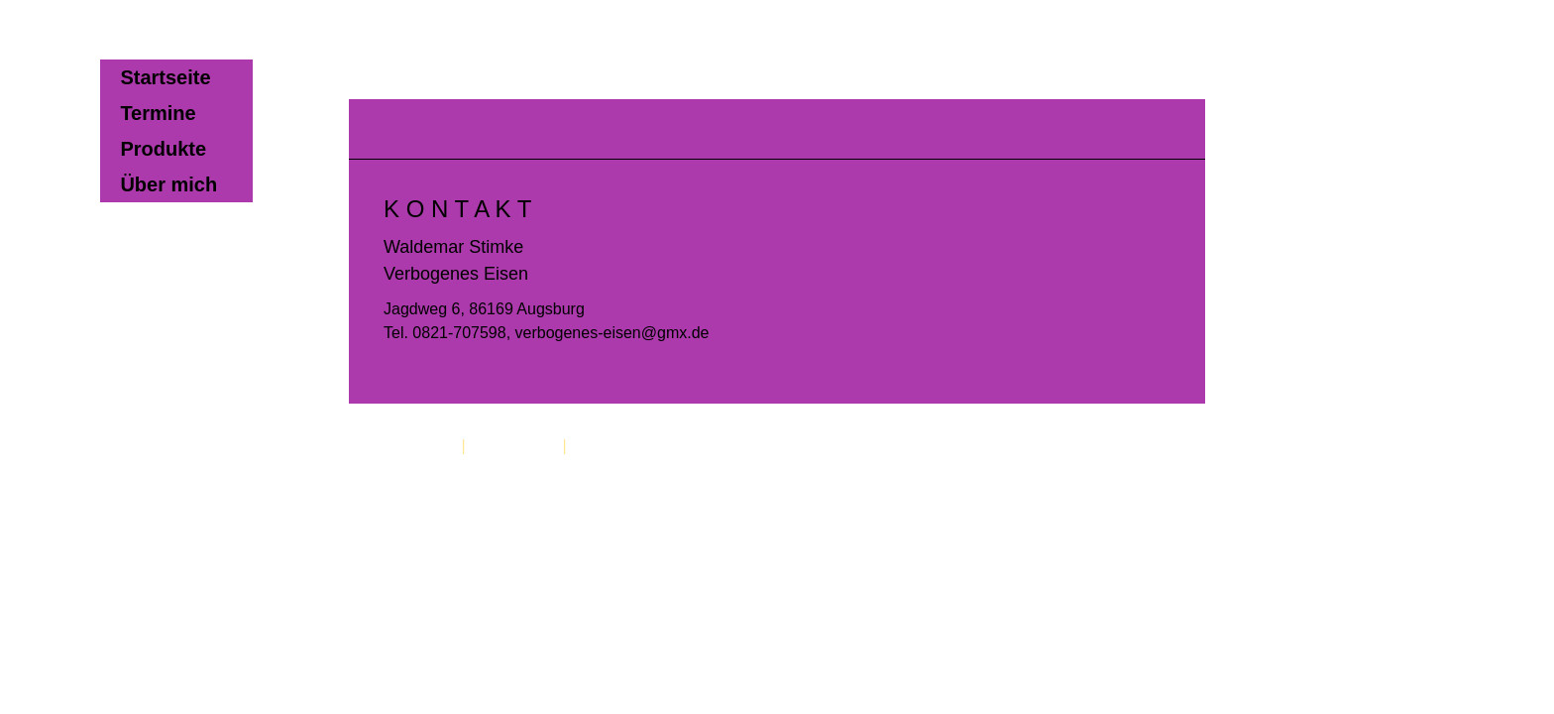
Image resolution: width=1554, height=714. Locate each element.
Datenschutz (514, 445)
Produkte (163, 149)
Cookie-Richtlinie (630, 445)
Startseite (165, 77)
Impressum (418, 445)
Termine (157, 113)
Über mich (168, 184)
